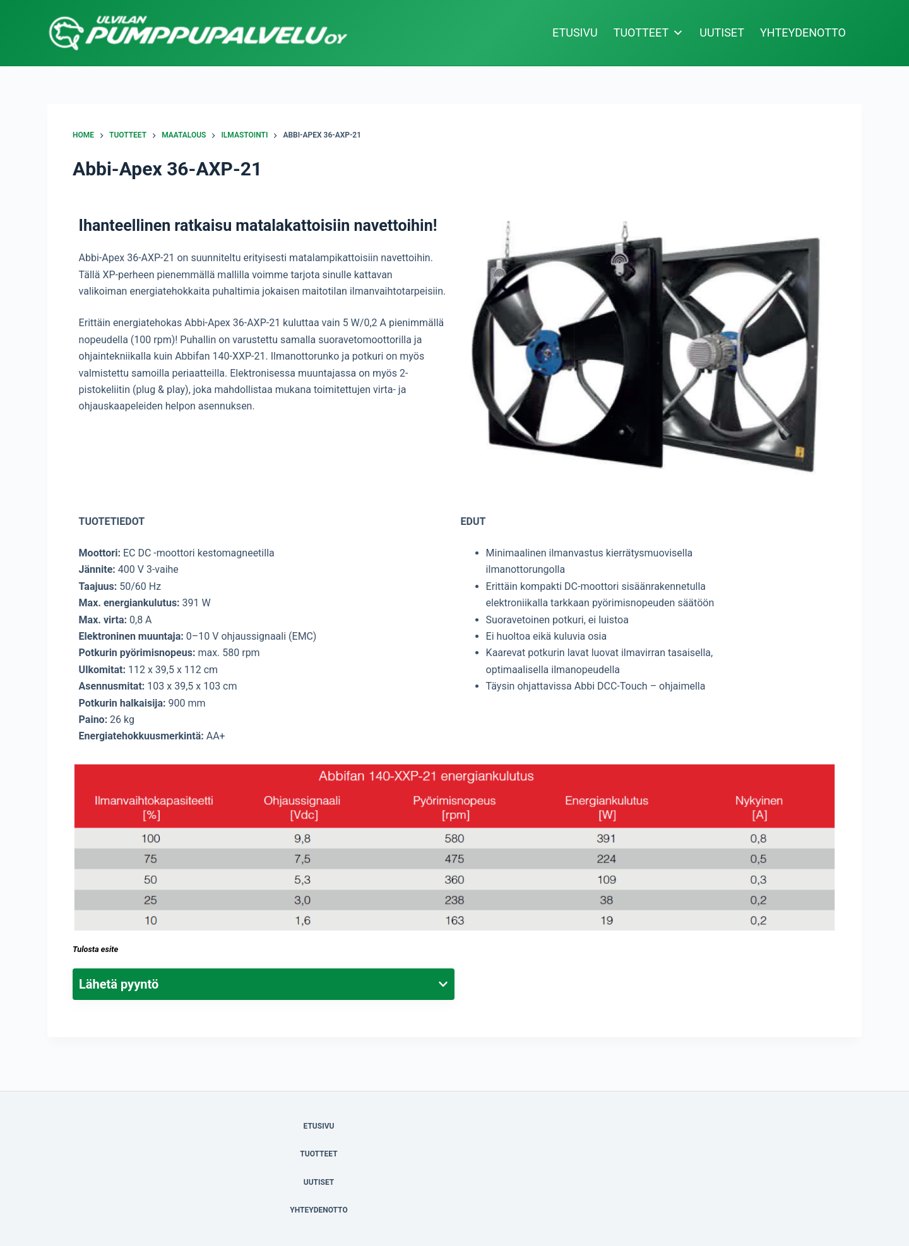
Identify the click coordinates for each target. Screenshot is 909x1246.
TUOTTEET (649, 32)
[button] (645, 352)
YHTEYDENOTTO (803, 32)
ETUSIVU (575, 32)
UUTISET (721, 32)
